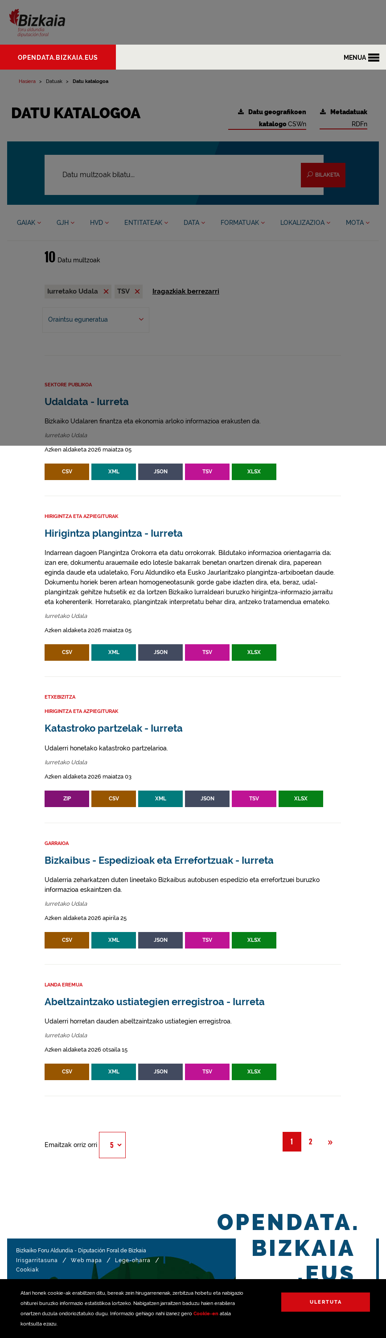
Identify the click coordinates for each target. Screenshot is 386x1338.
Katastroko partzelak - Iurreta (114, 728)
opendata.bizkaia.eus (58, 57)
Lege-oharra (133, 1260)
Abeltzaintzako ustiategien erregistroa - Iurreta (155, 1001)
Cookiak (27, 1270)
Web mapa (86, 1260)
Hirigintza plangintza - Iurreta (114, 533)
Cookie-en (205, 1314)
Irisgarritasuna (37, 1260)
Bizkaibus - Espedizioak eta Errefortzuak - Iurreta (159, 860)
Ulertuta (326, 1302)
